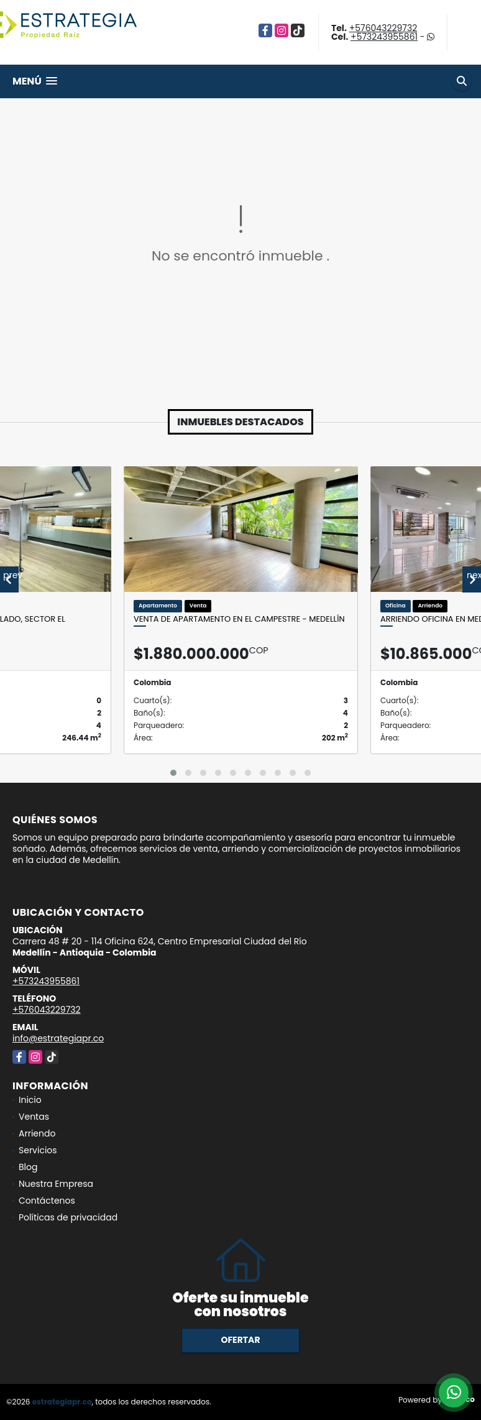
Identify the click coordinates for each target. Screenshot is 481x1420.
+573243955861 (384, 36)
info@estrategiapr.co (58, 1038)
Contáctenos (47, 1200)
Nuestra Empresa (56, 1184)
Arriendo (37, 1133)
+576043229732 (383, 28)
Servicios (38, 1150)
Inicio (30, 1100)
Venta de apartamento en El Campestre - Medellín (239, 619)
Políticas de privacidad (68, 1217)
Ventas (34, 1116)
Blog (28, 1167)
